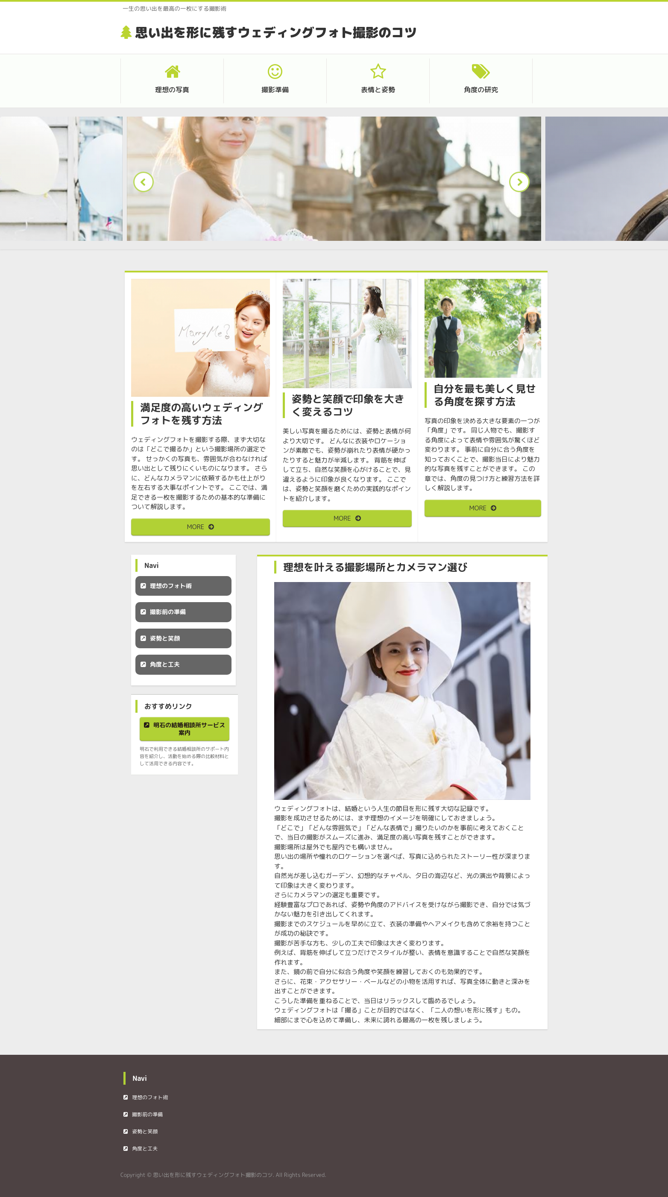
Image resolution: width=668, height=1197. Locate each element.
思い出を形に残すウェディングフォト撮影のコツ (276, 32)
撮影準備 (275, 89)
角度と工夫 (165, 664)
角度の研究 (481, 89)
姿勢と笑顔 (165, 638)
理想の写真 (172, 89)
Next (522, 184)
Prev (146, 184)
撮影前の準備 (168, 612)
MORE (196, 526)
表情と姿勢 (378, 89)
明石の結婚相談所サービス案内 (189, 729)
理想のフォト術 (171, 586)
